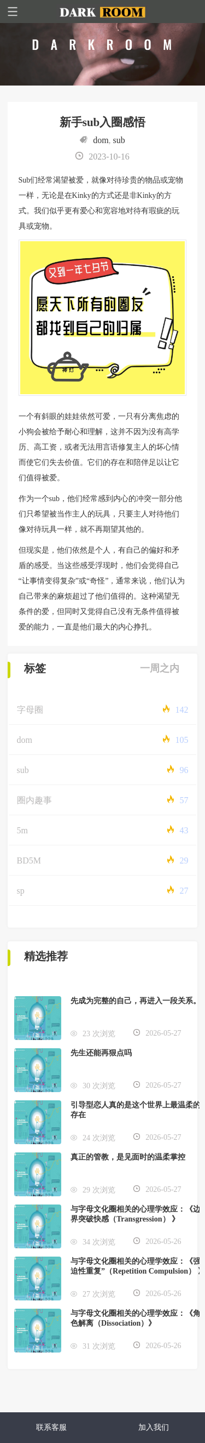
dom (100, 140)
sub (119, 140)
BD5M (29, 860)
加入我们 (153, 1427)
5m (22, 830)
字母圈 (30, 709)
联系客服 (51, 1427)
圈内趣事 (34, 800)
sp (21, 890)
